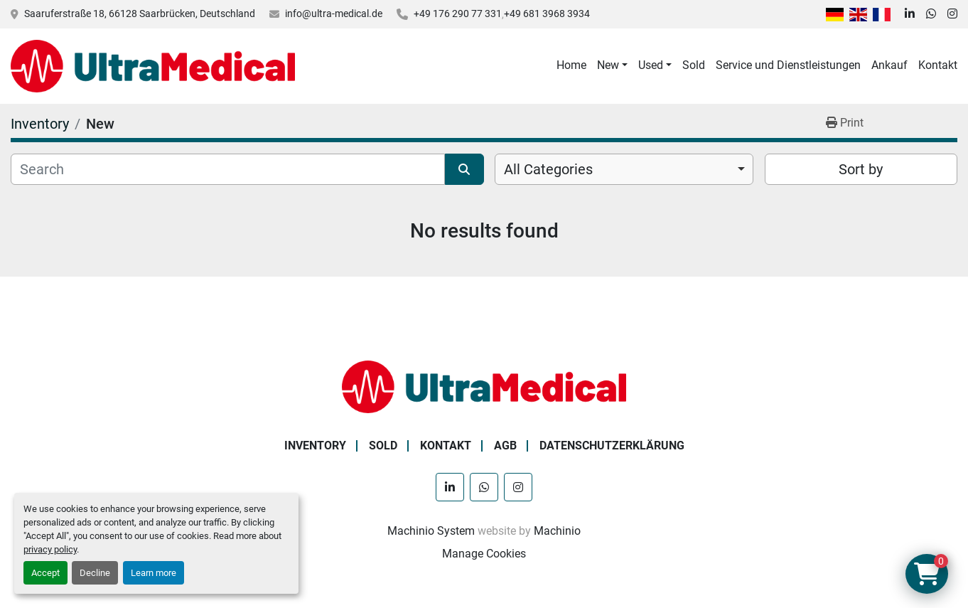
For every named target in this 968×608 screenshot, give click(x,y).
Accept (45, 572)
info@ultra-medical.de (333, 13)
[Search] (228, 169)
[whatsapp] (931, 14)
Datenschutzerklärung (611, 445)
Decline (95, 572)
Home (571, 65)
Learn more (153, 572)
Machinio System (431, 531)
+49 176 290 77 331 (458, 13)
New (608, 65)
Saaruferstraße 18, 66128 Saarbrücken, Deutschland (139, 13)
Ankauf (889, 65)
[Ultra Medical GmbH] (484, 386)
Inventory (315, 445)
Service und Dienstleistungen (788, 65)
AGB (505, 445)
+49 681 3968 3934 (547, 13)
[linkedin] (910, 14)
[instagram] (952, 14)
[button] (612, 65)
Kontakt (937, 65)
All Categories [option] (548, 169)
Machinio (557, 531)
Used (650, 65)
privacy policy (50, 549)
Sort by (861, 169)
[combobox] (624, 169)
